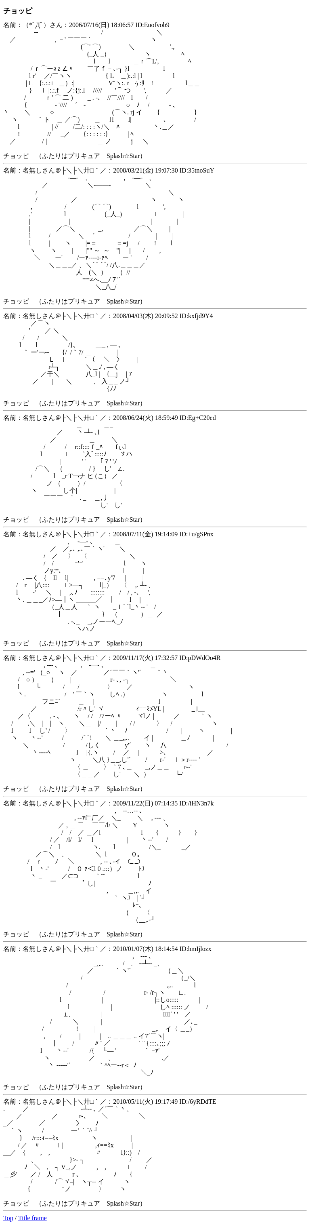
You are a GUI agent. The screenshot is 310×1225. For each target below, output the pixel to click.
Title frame (32, 1217)
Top (8, 1217)
